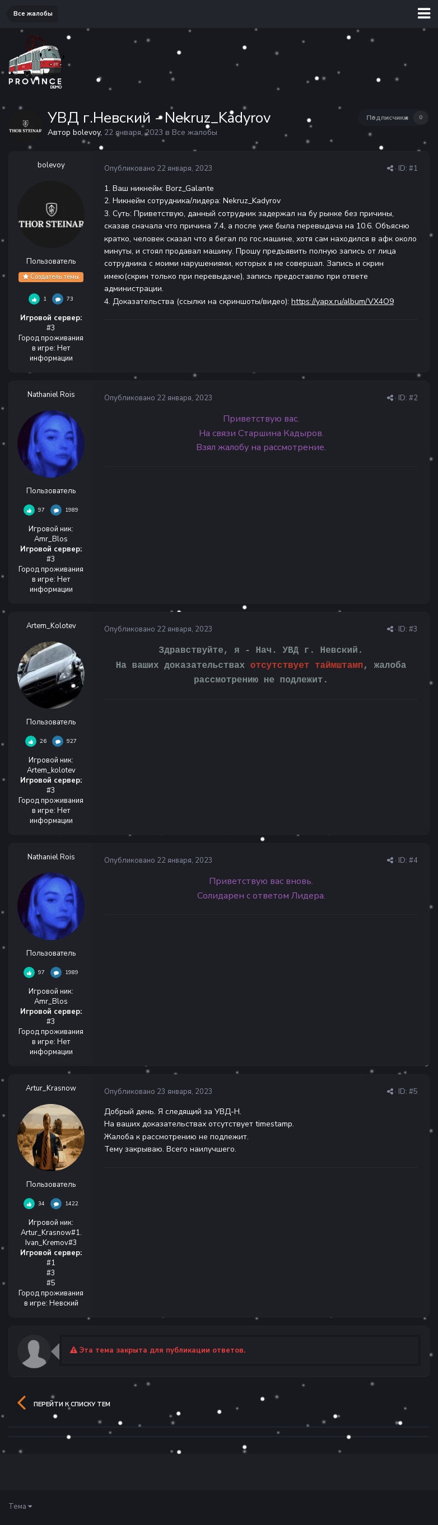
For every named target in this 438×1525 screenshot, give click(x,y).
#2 (413, 398)
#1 (413, 168)
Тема (20, 1506)
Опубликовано (158, 168)
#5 (413, 1092)
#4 (413, 860)
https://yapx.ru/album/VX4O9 (342, 301)
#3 (413, 629)
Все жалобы (194, 132)
